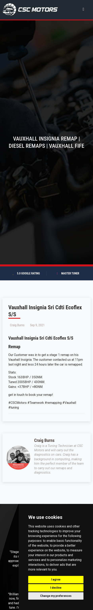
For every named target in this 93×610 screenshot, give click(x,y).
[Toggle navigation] (83, 9)
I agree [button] (55, 579)
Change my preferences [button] (56, 595)
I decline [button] (55, 587)
